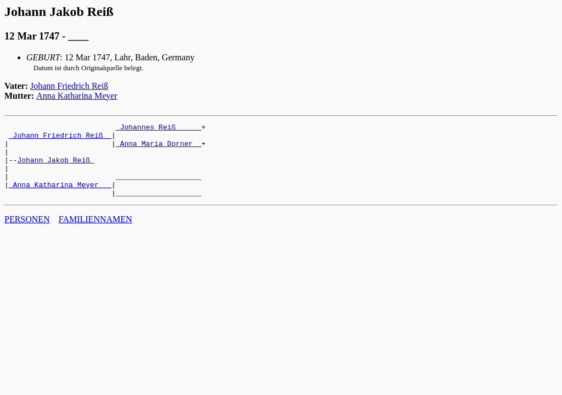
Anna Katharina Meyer (76, 95)
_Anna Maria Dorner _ (158, 148)
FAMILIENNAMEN (95, 234)
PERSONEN (27, 234)
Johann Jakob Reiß (55, 168)
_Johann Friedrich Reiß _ (60, 138)
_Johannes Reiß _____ (158, 128)
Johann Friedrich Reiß (69, 86)
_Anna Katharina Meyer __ (60, 197)
